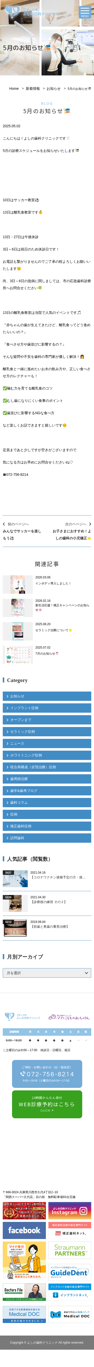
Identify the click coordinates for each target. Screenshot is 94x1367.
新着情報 (33, 89)
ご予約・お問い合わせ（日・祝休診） (47, 1074)
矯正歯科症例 (20, 826)
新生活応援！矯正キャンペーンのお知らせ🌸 (62, 608)
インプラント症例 (24, 708)
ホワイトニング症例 (26, 755)
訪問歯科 (17, 838)
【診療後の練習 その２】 (48, 902)
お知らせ (54, 89)
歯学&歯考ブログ (23, 791)
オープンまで (20, 720)
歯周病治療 (19, 779)
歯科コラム (19, 802)
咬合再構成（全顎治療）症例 (33, 767)
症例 (13, 814)
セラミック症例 (22, 732)
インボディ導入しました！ (53, 583)
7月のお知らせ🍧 (47, 653)
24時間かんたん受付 (47, 1104)
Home (14, 89)
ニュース (17, 743)
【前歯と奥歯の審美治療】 (49, 926)
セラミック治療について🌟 (53, 630)
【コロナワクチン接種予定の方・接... (57, 877)
